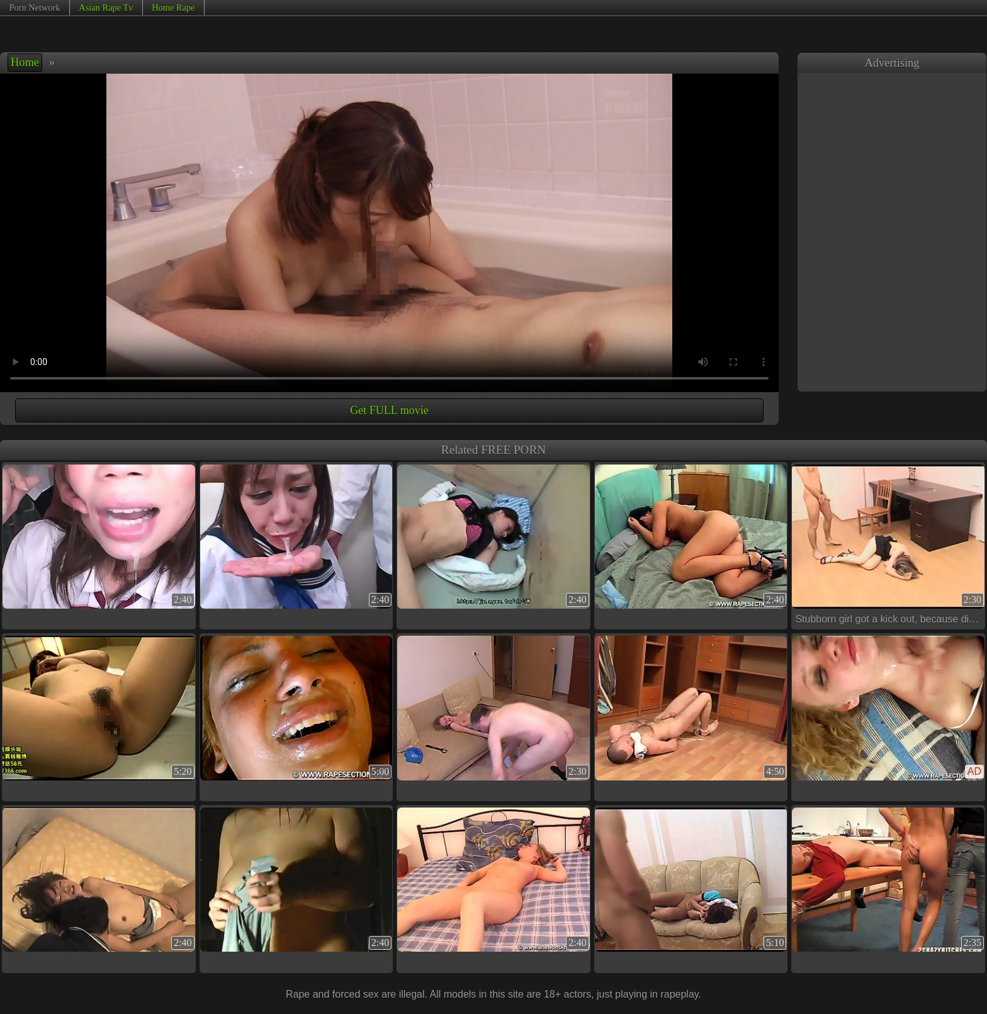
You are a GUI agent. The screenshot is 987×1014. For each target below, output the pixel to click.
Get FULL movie (389, 410)
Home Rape (173, 8)
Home (25, 62)
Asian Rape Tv (106, 8)
